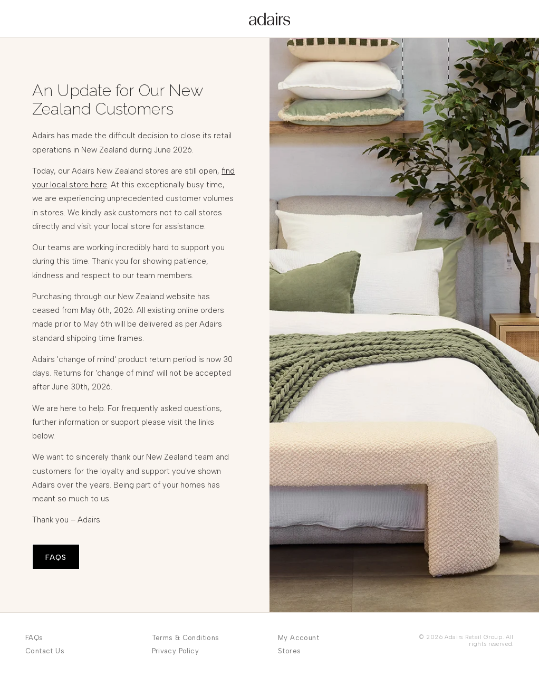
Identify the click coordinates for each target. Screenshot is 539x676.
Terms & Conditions (185, 638)
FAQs (34, 638)
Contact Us (44, 651)
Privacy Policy (175, 651)
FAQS (55, 557)
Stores (289, 651)
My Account (298, 638)
